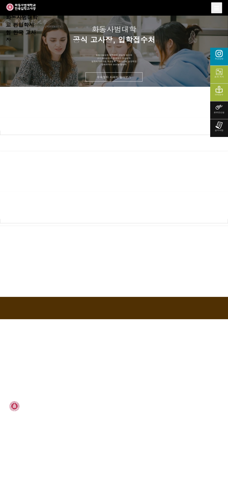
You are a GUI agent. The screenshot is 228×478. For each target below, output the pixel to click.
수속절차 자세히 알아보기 (114, 77)
